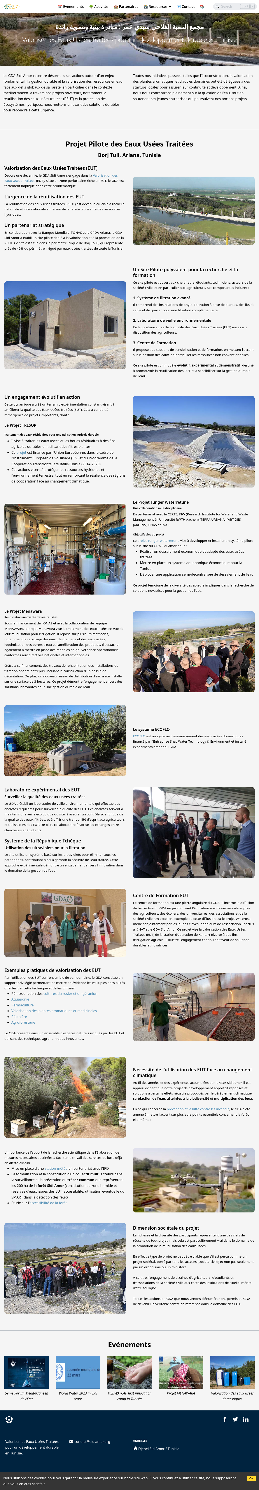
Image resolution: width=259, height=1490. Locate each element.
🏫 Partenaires (126, 6)
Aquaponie (20, 999)
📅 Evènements (71, 6)
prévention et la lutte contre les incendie (198, 1109)
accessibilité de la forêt (48, 1202)
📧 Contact (186, 6)
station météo (56, 1168)
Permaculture (22, 1005)
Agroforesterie (23, 1022)
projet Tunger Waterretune (158, 540)
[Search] (235, 6)
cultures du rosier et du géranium (70, 993)
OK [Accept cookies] (251, 1478)
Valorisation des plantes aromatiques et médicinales (54, 1010)
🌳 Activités (98, 6)
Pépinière (19, 1016)
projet (21, 452)
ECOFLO (139, 736)
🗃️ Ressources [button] (156, 6)
